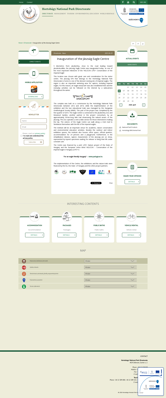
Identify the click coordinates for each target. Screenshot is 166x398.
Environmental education (87, 14)
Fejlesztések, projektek (36, 280)
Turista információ (35, 286)
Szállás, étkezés (34, 267)
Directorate (47, 14)
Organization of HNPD (31, 66)
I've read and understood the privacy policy (33, 145)
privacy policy (40, 142)
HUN (141, 2)
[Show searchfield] (134, 2)
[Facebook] (122, 2)
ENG (145, 2)
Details (131, 182)
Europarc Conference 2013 (33, 72)
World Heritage (107, 14)
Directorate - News (60, 53)
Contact (29, 2)
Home (21, 2)
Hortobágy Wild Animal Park (131, 130)
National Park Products (31, 69)
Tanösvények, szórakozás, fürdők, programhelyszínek (44, 273)
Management (60, 14)
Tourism (70, 14)
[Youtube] (128, 2)
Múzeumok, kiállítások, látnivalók (39, 261)
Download (33, 105)
